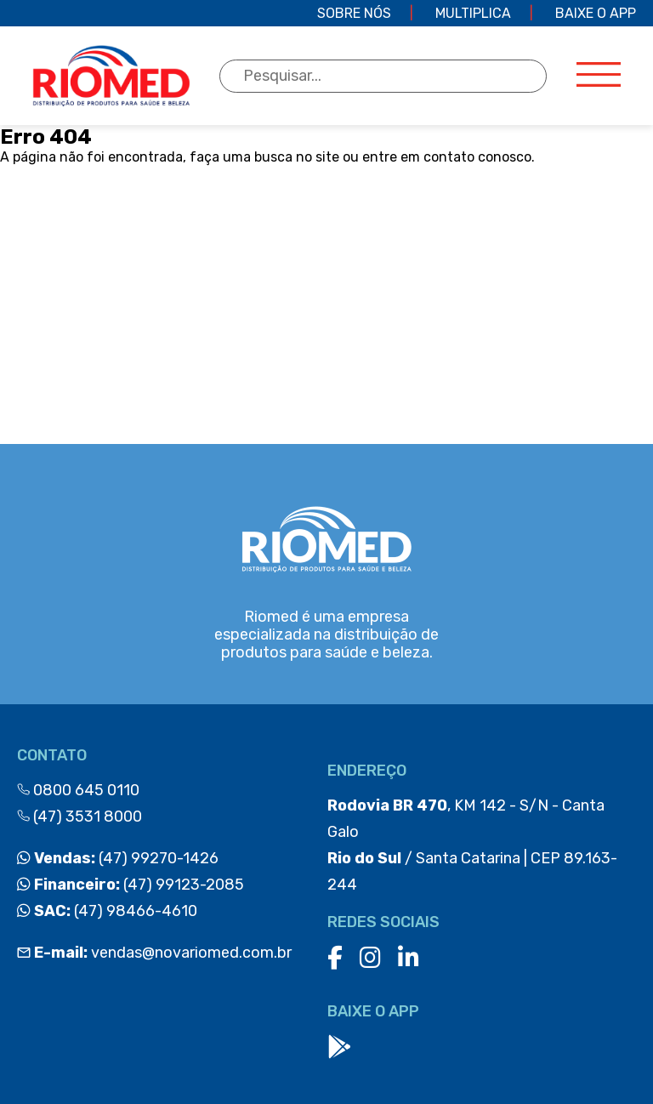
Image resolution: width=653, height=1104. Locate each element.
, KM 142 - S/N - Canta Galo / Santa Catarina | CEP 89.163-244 (472, 845)
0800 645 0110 (78, 790)
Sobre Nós (354, 13)
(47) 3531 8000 (79, 816)
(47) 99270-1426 (118, 858)
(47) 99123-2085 (130, 884)
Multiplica (473, 13)
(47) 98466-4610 (107, 911)
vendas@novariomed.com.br (154, 952)
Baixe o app (595, 13)
